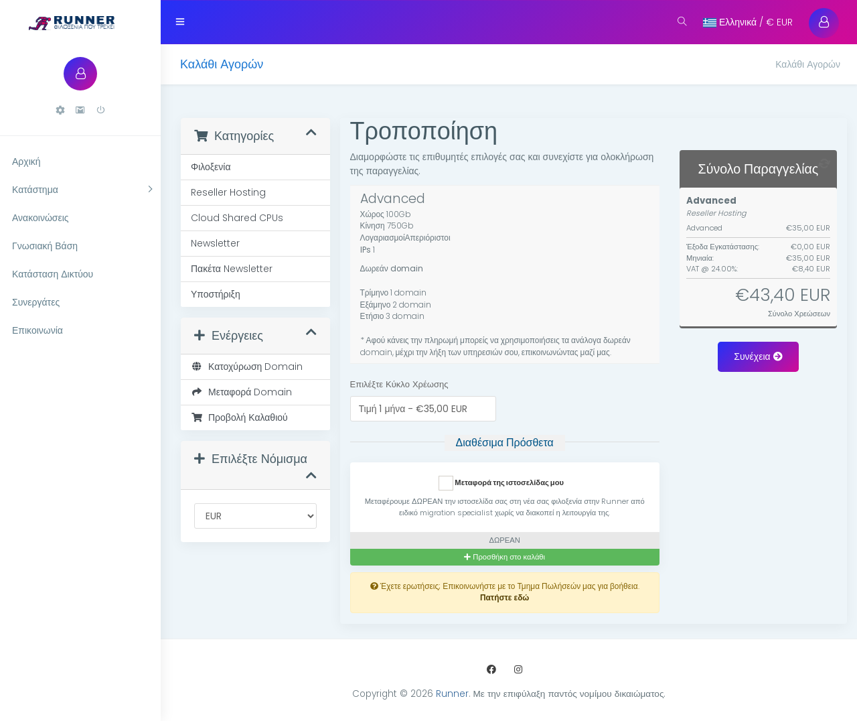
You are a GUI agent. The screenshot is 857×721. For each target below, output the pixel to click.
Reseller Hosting (228, 192)
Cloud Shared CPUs (237, 217)
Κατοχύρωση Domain (247, 366)
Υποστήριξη (215, 294)
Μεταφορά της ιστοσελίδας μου (501, 483)
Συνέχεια (758, 356)
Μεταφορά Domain (241, 392)
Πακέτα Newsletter (231, 268)
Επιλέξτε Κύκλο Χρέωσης (399, 384)
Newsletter (215, 243)
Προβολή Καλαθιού (239, 417)
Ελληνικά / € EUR (748, 22)
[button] (60, 110)
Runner (452, 693)
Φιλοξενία (211, 167)
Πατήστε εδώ (504, 597)
